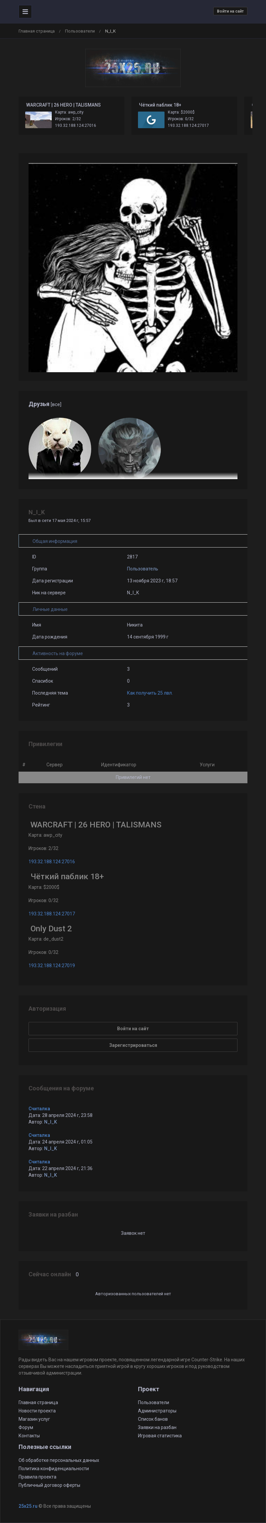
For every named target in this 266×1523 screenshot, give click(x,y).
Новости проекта (37, 1410)
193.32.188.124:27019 (52, 965)
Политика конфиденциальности (54, 1468)
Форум (26, 1427)
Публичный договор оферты (49, 1485)
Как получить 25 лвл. (150, 693)
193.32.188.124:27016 (75, 125)
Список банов (153, 1419)
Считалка (39, 1108)
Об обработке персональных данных (59, 1460)
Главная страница (37, 31)
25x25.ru (28, 1506)
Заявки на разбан (157, 1427)
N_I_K (50, 1122)
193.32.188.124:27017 (188, 125)
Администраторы (157, 1410)
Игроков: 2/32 (68, 119)
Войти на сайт (230, 11)
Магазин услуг (34, 1419)
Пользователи (80, 31)
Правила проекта (37, 1477)
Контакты (29, 1435)
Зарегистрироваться (133, 1045)
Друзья (45, 403)
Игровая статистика (160, 1435)
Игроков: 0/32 (181, 119)
